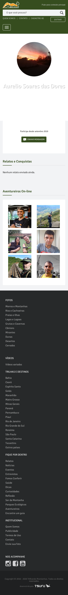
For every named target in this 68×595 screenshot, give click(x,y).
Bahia (8, 377)
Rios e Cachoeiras (14, 310)
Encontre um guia (15, 513)
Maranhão (10, 395)
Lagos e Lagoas (13, 319)
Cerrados (10, 345)
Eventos (9, 469)
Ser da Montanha (14, 500)
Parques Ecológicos (15, 504)
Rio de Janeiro (12, 421)
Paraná (9, 408)
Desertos (10, 341)
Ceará (8, 382)
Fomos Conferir (13, 478)
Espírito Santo (13, 386)
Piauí (8, 417)
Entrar (58, 20)
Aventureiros (12, 508)
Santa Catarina (13, 438)
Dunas (8, 336)
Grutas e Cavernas (15, 323)
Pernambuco (12, 412)
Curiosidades (12, 491)
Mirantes (10, 332)
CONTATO (23, 18)
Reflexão (10, 495)
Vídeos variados (13, 364)
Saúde (8, 482)
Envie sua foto (13, 544)
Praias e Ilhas (12, 315)
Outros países (12, 447)
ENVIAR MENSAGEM (34, 139)
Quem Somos (12, 526)
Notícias (9, 465)
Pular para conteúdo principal (53, 5)
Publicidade (11, 531)
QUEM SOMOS (9, 18)
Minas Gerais (12, 404)
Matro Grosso (12, 399)
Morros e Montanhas (16, 306)
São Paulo (10, 434)
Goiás (8, 391)
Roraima (9, 430)
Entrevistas (11, 474)
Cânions (9, 328)
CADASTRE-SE (37, 18)
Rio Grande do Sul (14, 425)
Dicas (8, 487)
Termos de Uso (13, 535)
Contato (9, 539)
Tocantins (10, 443)
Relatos (9, 461)
